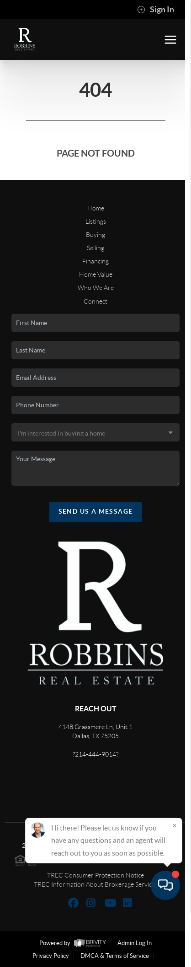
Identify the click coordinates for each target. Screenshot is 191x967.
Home (95, 208)
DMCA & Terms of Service (114, 955)
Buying (95, 234)
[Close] (174, 881)
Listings (95, 221)
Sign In (155, 9)
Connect (95, 301)
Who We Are (96, 287)
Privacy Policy (50, 955)
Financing (95, 261)
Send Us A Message (95, 511)
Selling (95, 248)
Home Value (95, 274)
